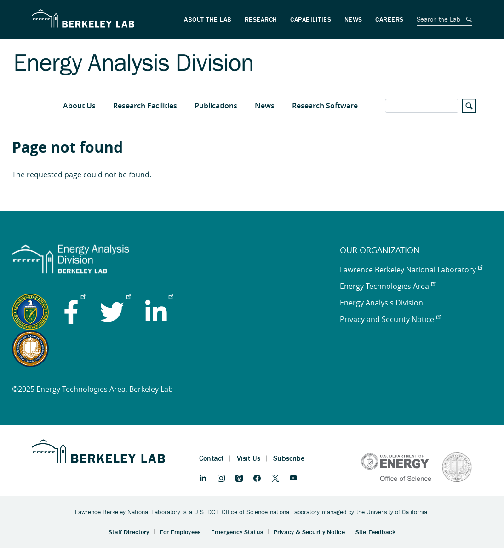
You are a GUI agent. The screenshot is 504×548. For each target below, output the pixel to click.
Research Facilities (145, 106)
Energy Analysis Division (381, 303)
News (265, 106)
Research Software (325, 106)
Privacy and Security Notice (390, 319)
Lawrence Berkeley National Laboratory (411, 270)
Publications (216, 106)
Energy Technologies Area (387, 286)
